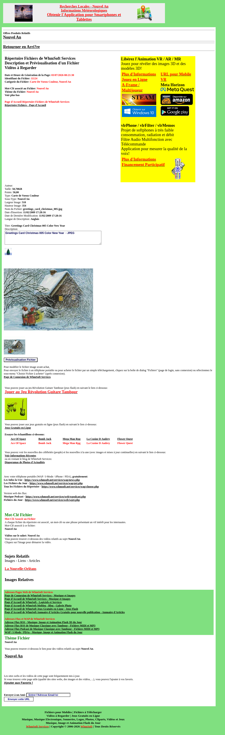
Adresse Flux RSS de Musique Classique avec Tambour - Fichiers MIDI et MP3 (50, 625)
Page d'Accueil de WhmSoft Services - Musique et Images (37, 598)
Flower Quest (125, 438)
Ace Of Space (18, 438)
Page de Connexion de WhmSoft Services (27, 377)
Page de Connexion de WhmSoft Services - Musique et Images (40, 595)
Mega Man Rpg (72, 438)
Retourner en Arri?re (21, 47)
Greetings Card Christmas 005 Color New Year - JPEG (53, 238)
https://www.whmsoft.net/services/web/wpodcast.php (56, 496)
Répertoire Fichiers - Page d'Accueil (25, 105)
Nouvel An (14, 656)
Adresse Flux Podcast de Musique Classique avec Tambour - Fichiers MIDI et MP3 (52, 629)
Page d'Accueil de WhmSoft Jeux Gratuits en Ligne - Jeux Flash (41, 608)
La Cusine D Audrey (98, 438)
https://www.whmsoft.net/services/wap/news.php (52, 479)
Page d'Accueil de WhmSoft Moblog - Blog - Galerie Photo (38, 605)
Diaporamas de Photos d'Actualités (25, 462)
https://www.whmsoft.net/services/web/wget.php (52, 500)
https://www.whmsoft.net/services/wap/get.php (56, 483)
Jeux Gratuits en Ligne (18, 427)
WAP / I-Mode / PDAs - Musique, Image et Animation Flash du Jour (43, 632)
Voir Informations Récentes (20, 455)
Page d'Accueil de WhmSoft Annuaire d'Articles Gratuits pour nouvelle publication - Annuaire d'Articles (65, 612)
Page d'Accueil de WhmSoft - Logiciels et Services (33, 602)
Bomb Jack (44, 438)
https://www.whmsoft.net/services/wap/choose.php (70, 486)
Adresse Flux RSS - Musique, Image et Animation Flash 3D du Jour (43, 622)
